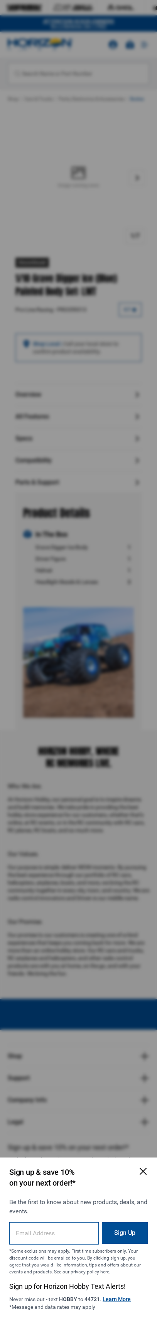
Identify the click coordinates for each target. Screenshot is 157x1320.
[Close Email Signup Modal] (143, 1171)
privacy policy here (90, 1272)
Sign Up (124, 1232)
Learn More (117, 1299)
